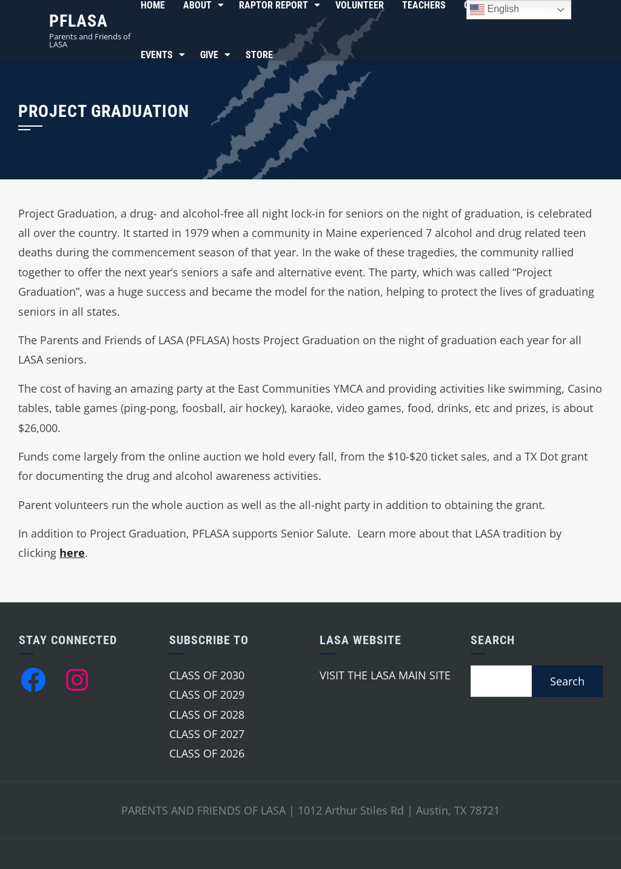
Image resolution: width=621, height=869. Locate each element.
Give (209, 55)
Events (157, 55)
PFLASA (78, 21)
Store (259, 55)
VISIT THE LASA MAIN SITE (385, 675)
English (494, 9)
